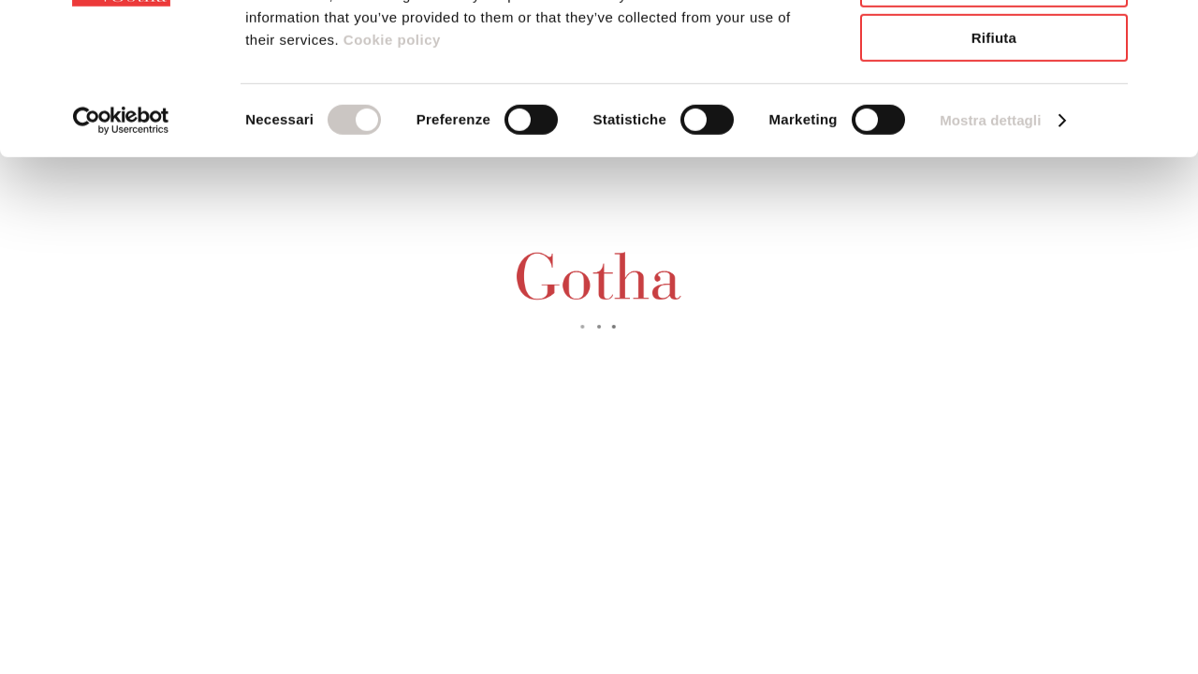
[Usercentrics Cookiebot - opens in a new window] (121, 239)
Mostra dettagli (990, 238)
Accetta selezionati (993, 102)
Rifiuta (994, 156)
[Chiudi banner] (1169, 29)
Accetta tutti (994, 46)
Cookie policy (390, 158)
